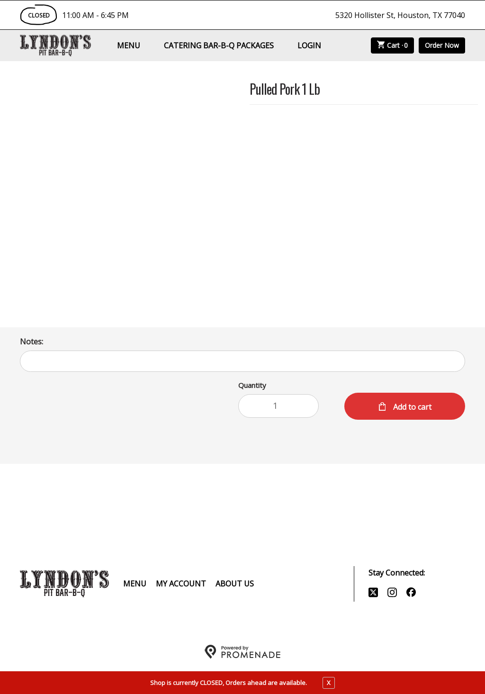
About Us (235, 583)
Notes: (31, 341)
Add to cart (411, 407)
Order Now (442, 45)
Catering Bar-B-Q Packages (219, 45)
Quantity (252, 385)
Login (309, 45)
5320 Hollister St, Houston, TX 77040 (400, 15)
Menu (128, 45)
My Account (181, 583)
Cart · (392, 45)
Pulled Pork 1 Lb (285, 90)
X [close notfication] (329, 682)
